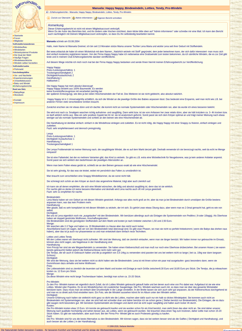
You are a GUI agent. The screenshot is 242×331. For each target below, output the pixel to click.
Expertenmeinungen (23, 78)
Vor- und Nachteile (22, 75)
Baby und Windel (22, 83)
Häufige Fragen (21, 58)
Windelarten (19, 50)
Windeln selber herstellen (26, 63)
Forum (17, 38)
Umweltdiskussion (22, 81)
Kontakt (17, 100)
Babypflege (19, 92)
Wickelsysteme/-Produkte (26, 52)
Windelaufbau (20, 47)
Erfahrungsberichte (23, 86)
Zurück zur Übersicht (60, 18)
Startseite (18, 35)
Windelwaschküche (23, 60)
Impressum (19, 103)
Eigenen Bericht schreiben (110, 18)
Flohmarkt (18, 69)
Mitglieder (18, 41)
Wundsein (18, 95)
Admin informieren (84, 18)
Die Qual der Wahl (22, 55)
